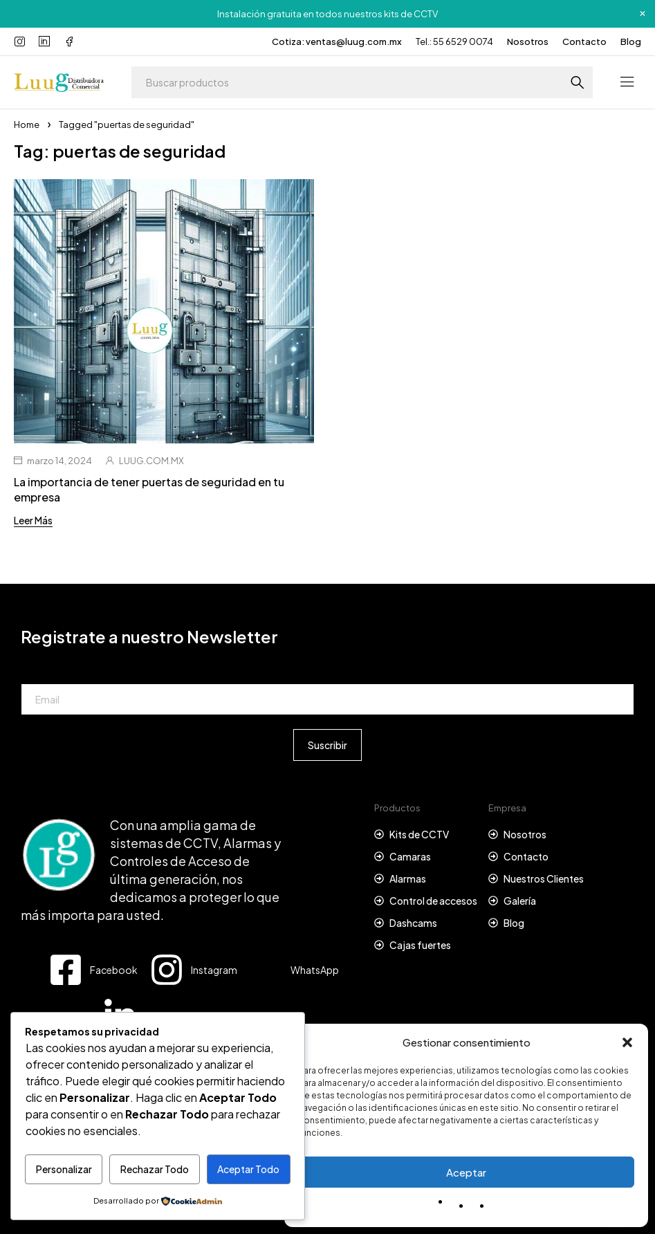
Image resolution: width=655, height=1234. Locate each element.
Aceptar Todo (248, 1169)
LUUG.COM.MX (151, 460)
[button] (627, 1042)
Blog (630, 41)
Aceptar (466, 1172)
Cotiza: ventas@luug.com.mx (337, 41)
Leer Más (33, 520)
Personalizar (64, 1169)
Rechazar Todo (154, 1169)
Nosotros (527, 41)
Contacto (584, 41)
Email (33, 671)
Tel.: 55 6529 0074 (454, 41)
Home (26, 124)
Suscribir (327, 745)
